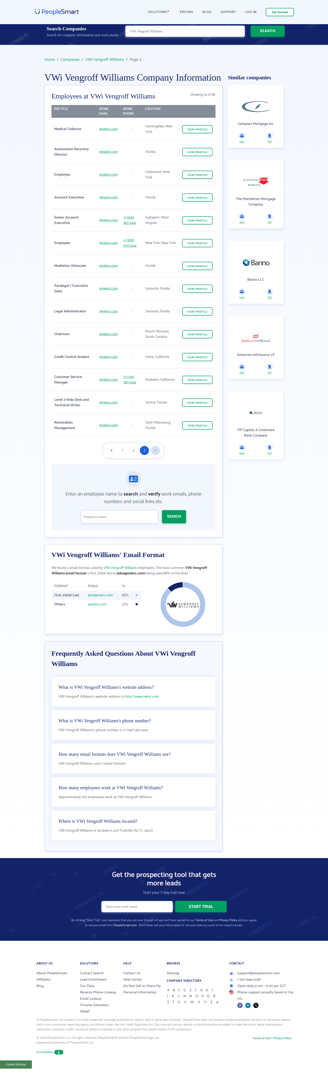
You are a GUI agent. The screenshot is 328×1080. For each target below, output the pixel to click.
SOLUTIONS (158, 12)
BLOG (207, 12)
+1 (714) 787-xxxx (129, 380)
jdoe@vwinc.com (100, 595)
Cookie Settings (16, 1075)
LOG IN (251, 12)
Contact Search (92, 985)
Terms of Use (204, 931)
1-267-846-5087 (245, 991)
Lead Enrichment (93, 991)
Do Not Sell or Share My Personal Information (142, 1000)
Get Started (280, 12)
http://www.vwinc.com (142, 708)
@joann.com (108, 197)
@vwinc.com (108, 129)
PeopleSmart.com (125, 936)
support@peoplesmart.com (254, 985)
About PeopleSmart (51, 985)
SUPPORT (228, 12)
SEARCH (268, 37)
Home (49, 59)
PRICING (186, 12)
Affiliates (43, 991)
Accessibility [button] (49, 1063)
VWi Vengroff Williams (104, 59)
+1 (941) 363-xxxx (129, 220)
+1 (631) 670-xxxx (130, 243)
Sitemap (173, 985)
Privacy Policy (228, 931)
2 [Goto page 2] (133, 450)
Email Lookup (90, 1010)
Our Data (87, 997)
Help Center (132, 991)
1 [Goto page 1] (122, 450)
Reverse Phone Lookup (98, 1004)
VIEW (197, 129)
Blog (40, 997)
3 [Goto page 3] (144, 450)
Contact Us (132, 985)
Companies (70, 59)
